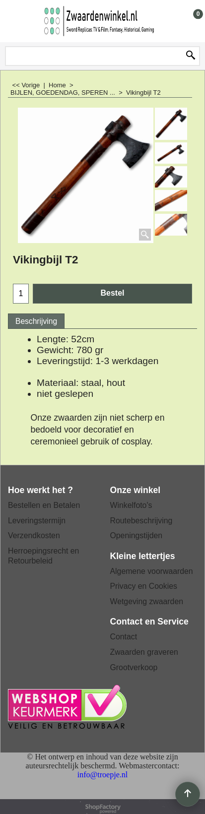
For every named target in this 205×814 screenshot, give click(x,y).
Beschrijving (36, 321)
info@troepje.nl (102, 774)
